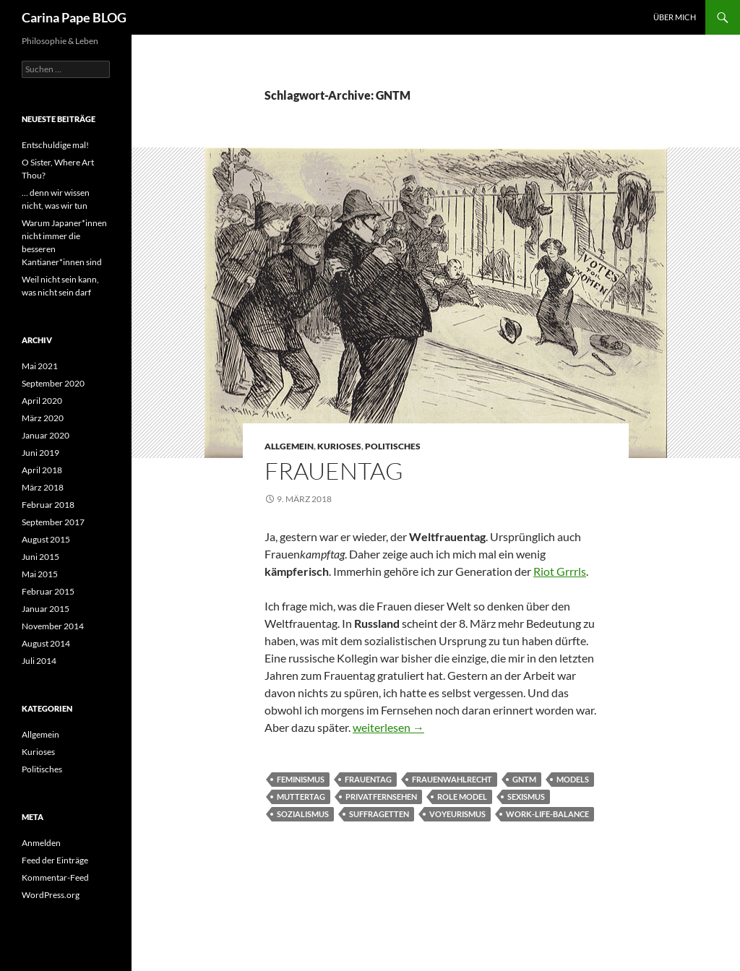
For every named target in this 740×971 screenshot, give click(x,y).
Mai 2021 (40, 366)
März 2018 (43, 487)
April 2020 (42, 400)
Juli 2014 (39, 660)
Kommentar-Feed (55, 877)
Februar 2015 (48, 591)
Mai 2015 (40, 574)
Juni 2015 (40, 556)
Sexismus (526, 796)
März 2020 (43, 418)
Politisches (393, 446)
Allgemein (289, 446)
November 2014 (53, 626)
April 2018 (42, 470)
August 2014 (46, 643)
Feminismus (300, 779)
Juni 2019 (40, 452)
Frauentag (333, 471)
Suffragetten (379, 814)
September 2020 (53, 383)
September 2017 (53, 522)
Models (572, 779)
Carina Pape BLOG (74, 17)
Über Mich (674, 17)
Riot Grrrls (559, 571)
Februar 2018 (48, 504)
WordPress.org (50, 894)
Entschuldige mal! (55, 144)
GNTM (524, 779)
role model (462, 796)
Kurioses (339, 446)
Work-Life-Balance (547, 814)
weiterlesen (388, 727)
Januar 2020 (45, 435)
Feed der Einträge (55, 860)
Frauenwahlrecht (452, 779)
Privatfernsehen (381, 796)
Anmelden (41, 842)
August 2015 (46, 539)
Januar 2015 (45, 608)
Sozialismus (303, 814)
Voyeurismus (457, 814)
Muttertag (301, 796)
